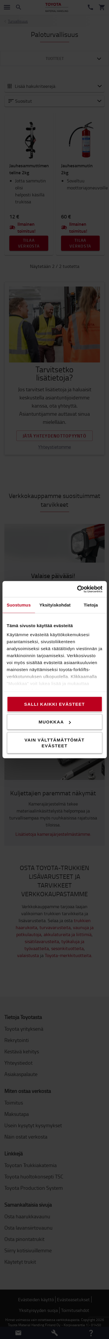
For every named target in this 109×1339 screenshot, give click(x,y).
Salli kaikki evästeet (54, 703)
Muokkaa (55, 721)
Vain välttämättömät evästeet (54, 742)
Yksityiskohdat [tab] (55, 604)
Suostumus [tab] (19, 604)
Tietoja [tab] (91, 604)
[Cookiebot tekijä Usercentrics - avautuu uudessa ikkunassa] (77, 589)
